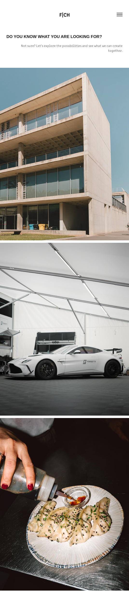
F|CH (64, 14)
